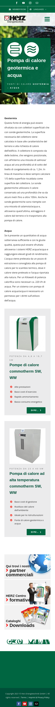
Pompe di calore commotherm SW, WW (26, 371)
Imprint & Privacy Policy (39, 697)
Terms (24, 697)
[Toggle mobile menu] (48, 19)
